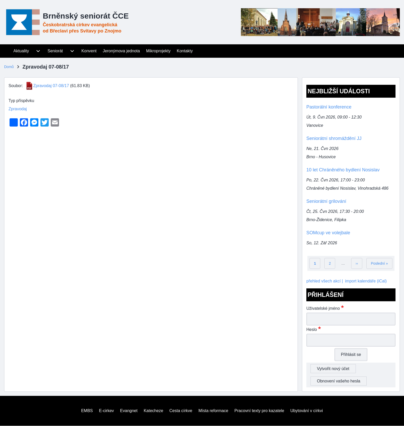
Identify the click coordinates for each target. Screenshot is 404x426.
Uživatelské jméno (323, 308)
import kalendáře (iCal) (366, 281)
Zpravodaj (18, 109)
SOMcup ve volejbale (328, 232)
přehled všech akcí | (324, 281)
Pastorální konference (328, 107)
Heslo (311, 329)
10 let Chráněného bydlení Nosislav (343, 169)
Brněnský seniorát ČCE (86, 16)
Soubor (15, 85)
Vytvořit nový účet (333, 368)
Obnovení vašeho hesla (338, 381)
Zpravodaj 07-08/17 (51, 85)
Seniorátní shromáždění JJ (333, 138)
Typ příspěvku (21, 100)
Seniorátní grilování (326, 201)
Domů (9, 67)
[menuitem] (7, 51)
